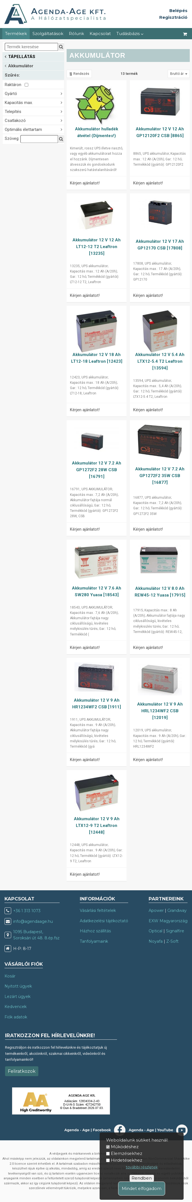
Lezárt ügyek (17, 996)
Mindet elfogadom (141, 1188)
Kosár (9, 976)
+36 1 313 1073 (27, 910)
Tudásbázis (130, 33)
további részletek (142, 1167)
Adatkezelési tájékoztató (104, 920)
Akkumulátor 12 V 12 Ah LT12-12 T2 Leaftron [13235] (96, 246)
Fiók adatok (15, 1017)
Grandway (177, 910)
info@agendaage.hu (33, 921)
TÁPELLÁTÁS (20, 56)
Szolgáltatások (47, 33)
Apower (156, 910)
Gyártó (34, 93)
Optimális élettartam (34, 129)
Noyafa (156, 941)
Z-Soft (172, 941)
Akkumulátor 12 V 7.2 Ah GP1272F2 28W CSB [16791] (96, 470)
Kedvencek (15, 1006)
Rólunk (76, 33)
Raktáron (16, 84)
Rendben (142, 1178)
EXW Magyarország (168, 920)
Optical (155, 930)
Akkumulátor (19, 65)
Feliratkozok (22, 1071)
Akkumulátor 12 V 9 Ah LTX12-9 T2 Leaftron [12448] (97, 825)
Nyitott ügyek (18, 986)
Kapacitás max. (34, 102)
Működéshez (125, 1146)
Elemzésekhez (126, 1153)
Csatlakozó (34, 120)
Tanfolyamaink (94, 941)
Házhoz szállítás (95, 930)
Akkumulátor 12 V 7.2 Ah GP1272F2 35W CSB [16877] (159, 475)
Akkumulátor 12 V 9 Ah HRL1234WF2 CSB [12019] (160, 711)
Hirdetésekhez (126, 1160)
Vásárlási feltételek (98, 910)
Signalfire (175, 930)
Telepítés (34, 111)
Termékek (16, 33)
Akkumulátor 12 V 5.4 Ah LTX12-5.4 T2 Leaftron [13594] (159, 361)
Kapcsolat (100, 33)
